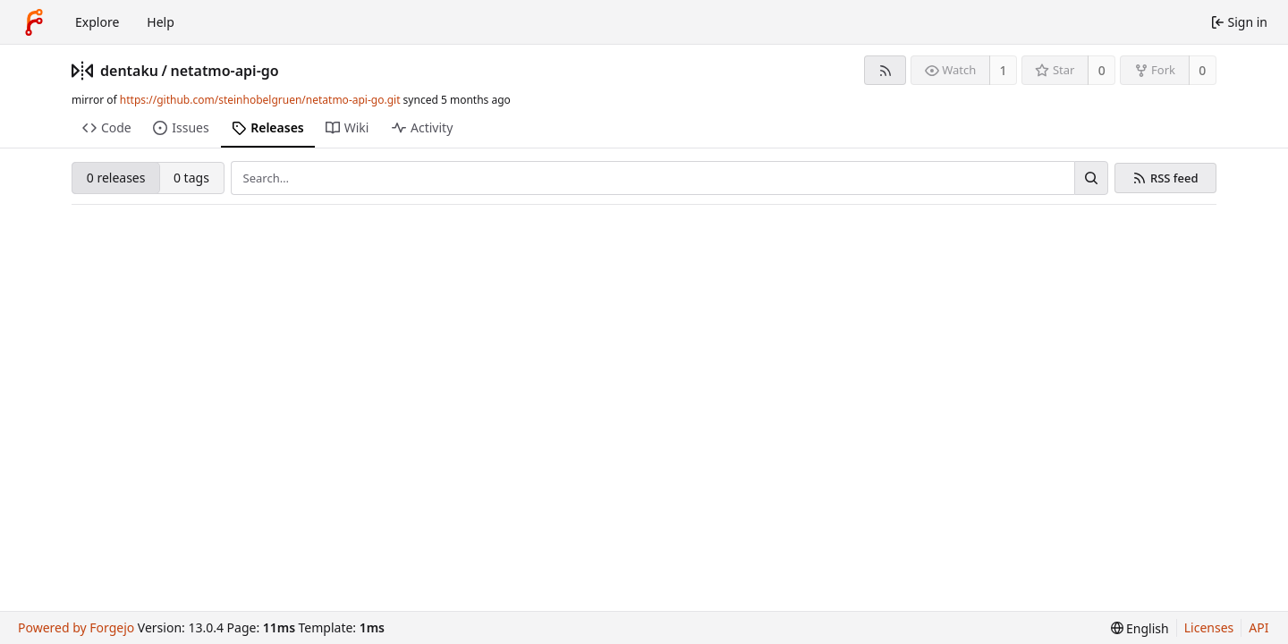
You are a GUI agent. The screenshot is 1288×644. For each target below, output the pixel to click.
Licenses (1209, 627)
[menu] (1140, 628)
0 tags (191, 177)
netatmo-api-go (224, 71)
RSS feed (1174, 178)
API (1258, 627)
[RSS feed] (885, 70)
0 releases (116, 177)
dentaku (129, 71)
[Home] (34, 22)
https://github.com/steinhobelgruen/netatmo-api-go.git (260, 99)
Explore (97, 21)
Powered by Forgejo (76, 627)
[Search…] (1091, 178)
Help (160, 21)
